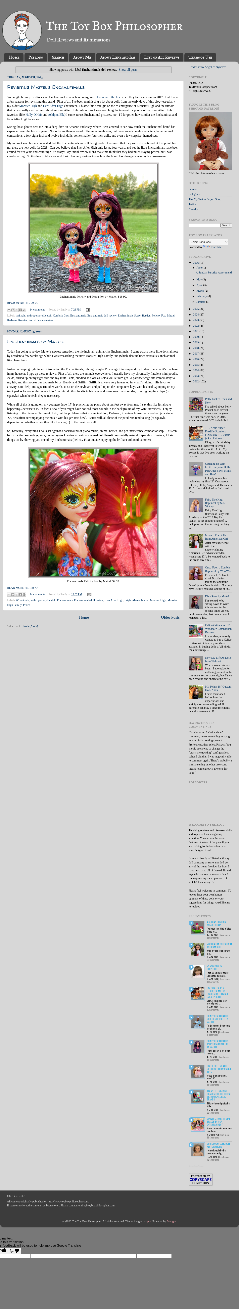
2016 (196, 359)
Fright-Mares (132, 600)
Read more (225, 935)
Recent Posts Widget (196, 1166)
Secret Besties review (40, 320)
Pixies (26, 604)
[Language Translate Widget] (208, 242)
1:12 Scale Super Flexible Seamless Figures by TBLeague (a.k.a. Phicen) (217, 433)
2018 (196, 348)
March (201, 290)
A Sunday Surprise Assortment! (214, 272)
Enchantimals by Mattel (35, 341)
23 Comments (213, 959)
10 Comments (213, 1059)
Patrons (35, 57)
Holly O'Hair (33, 114)
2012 (196, 381)
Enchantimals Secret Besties (134, 315)
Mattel (171, 315)
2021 (196, 331)
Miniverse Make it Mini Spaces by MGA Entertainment (218, 1121)
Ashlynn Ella (56, 114)
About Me (82, 57)
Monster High (28, 106)
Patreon (193, 189)
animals (20, 315)
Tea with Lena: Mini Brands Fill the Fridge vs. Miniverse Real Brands (219, 1095)
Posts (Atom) (30, 626)
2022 (196, 325)
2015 (196, 364)
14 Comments (213, 937)
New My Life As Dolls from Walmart (218, 659)
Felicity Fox (159, 315)
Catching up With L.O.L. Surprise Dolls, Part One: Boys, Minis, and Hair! (218, 469)
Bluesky (193, 209)
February (202, 296)
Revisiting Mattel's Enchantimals (46, 87)
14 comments (37, 309)
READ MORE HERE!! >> (22, 303)
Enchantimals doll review (101, 315)
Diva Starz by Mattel (217, 596)
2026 (196, 262)
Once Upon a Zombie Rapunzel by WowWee (218, 569)
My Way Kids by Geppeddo (214, 967)
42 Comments (213, 1159)
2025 (196, 309)
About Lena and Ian (117, 57)
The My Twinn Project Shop (205, 199)
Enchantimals (78, 315)
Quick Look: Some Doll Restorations (218, 1145)
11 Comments (212, 1034)
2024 (196, 314)
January (201, 301)
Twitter (193, 204)
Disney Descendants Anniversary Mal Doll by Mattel (218, 1043)
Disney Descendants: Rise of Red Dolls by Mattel (218, 1018)
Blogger (171, 1221)
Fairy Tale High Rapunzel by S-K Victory (215, 503)
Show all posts (128, 69)
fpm (148, 1221)
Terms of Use (200, 57)
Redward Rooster (17, 320)
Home (14, 57)
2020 (196, 336)
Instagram (194, 194)
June (200, 267)
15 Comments (213, 1009)
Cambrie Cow (61, 315)
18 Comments (213, 1084)
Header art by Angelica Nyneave (207, 67)
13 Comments (213, 982)
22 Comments (213, 1112)
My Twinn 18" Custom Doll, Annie (218, 688)
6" (17, 600)
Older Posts (170, 617)
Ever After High (53, 106)
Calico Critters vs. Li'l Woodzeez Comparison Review (218, 629)
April (200, 285)
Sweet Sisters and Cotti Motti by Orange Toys (219, 1068)
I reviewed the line (108, 97)
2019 (196, 342)
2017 (196, 353)
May (200, 279)
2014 (196, 370)
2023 (196, 320)
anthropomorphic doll (39, 315)
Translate (212, 247)
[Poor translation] (14, 1250)
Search (58, 57)
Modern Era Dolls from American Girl (216, 537)
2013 (196, 375)
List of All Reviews (161, 57)
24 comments (37, 594)
